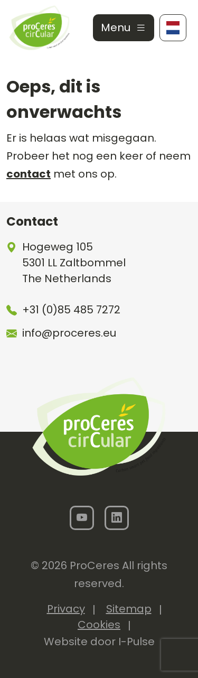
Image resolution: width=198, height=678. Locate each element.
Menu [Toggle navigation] (123, 27)
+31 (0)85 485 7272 (71, 309)
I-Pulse (136, 641)
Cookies (99, 624)
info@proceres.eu (69, 333)
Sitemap (129, 608)
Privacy (66, 608)
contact (28, 173)
